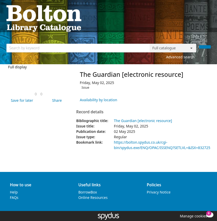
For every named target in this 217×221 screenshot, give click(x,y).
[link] (36, 93)
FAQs (14, 197)
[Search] (205, 47)
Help (14, 192)
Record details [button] (89, 112)
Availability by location (98, 99)
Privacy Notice (159, 192)
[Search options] (173, 48)
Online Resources (93, 197)
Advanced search (180, 56)
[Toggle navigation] (208, 18)
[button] (21, 100)
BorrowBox (87, 192)
